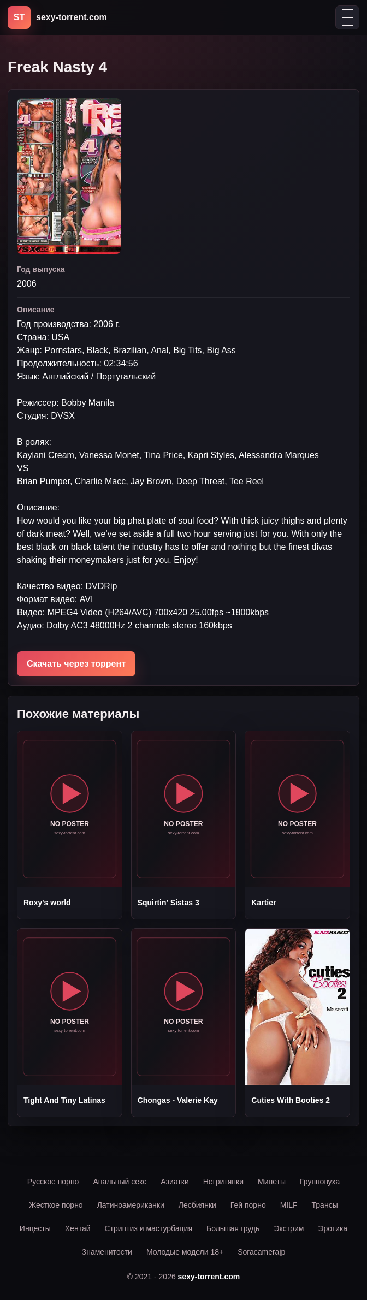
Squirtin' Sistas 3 (168, 902)
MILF (289, 1205)
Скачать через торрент (76, 663)
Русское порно (53, 1181)
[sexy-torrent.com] (57, 17)
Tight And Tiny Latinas (64, 1100)
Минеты (272, 1181)
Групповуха (320, 1181)
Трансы (325, 1205)
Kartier (263, 902)
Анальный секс (119, 1181)
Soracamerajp (261, 1252)
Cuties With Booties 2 (290, 1100)
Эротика (332, 1228)
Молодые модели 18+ (184, 1252)
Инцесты (35, 1228)
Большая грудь (232, 1228)
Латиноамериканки (130, 1205)
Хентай (78, 1228)
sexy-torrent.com (209, 1276)
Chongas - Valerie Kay (178, 1100)
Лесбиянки (197, 1205)
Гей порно (248, 1205)
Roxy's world (47, 902)
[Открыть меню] (347, 17)
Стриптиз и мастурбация (148, 1228)
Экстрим (289, 1228)
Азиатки (174, 1181)
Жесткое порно (55, 1205)
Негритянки (223, 1181)
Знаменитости (107, 1252)
